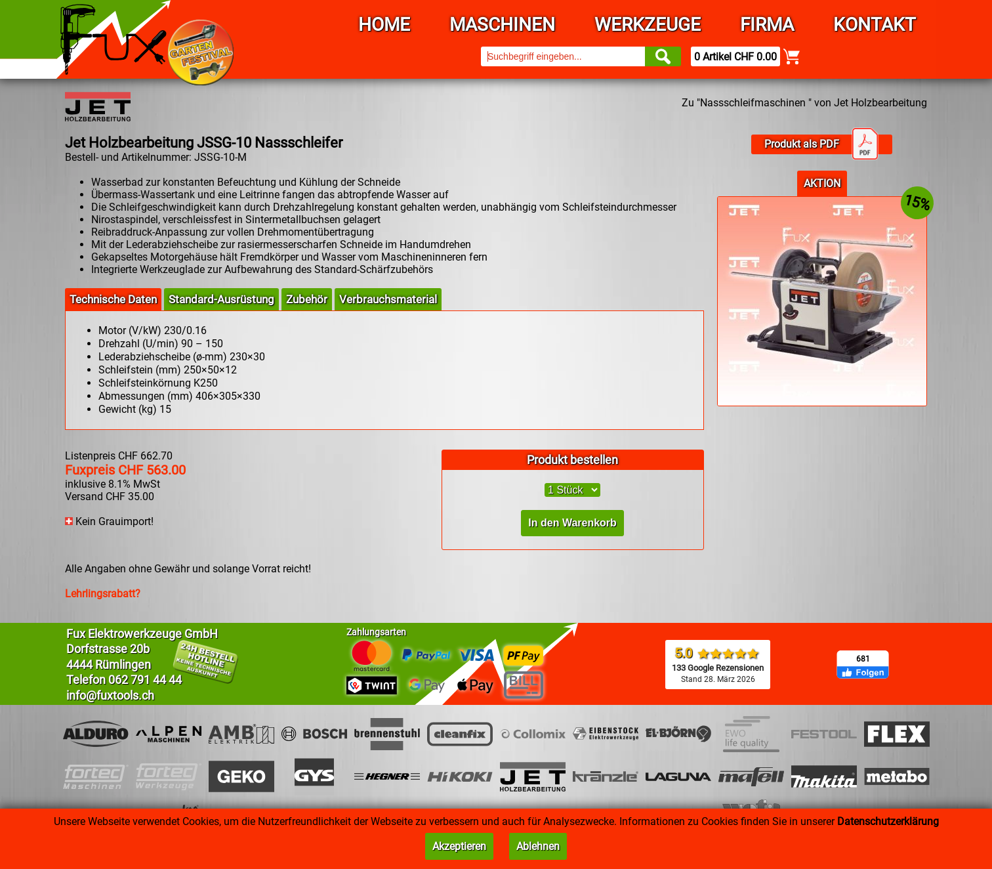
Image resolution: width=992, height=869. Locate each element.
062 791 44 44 (145, 680)
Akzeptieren (459, 846)
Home (384, 24)
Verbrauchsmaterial (388, 299)
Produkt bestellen (572, 460)
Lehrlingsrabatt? (102, 593)
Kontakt (874, 24)
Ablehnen (538, 846)
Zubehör (306, 299)
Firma (767, 24)
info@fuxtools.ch (110, 695)
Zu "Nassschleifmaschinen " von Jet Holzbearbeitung (804, 102)
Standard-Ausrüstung (221, 299)
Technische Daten (113, 299)
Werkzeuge (647, 24)
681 (863, 659)
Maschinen (502, 24)
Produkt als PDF (821, 144)
